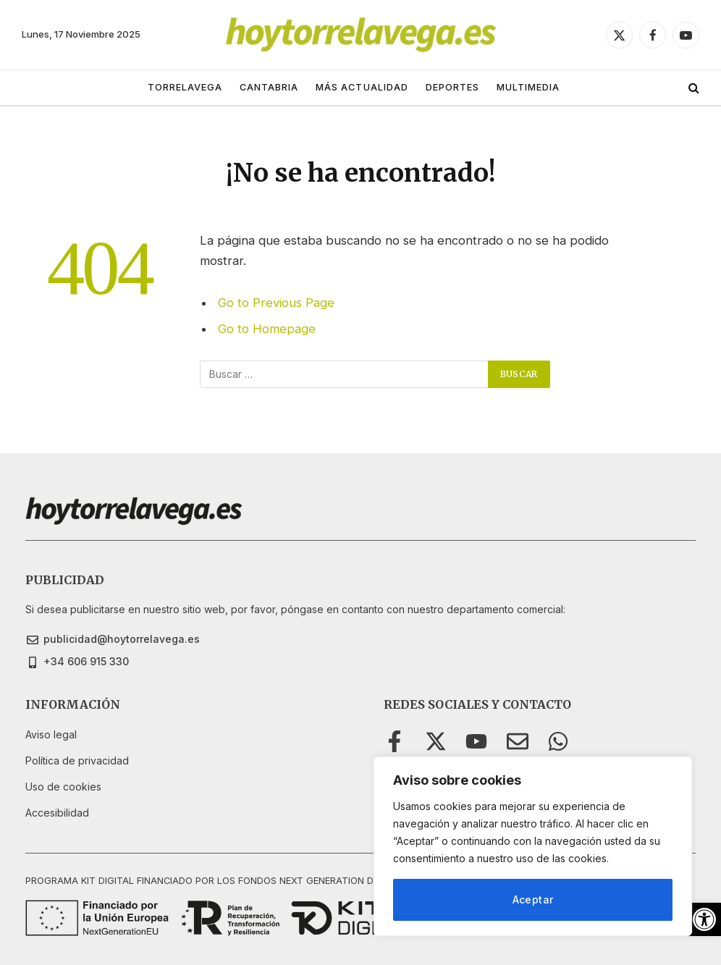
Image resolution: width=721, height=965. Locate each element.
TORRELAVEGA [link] (185, 87)
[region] (533, 846)
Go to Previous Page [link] (276, 302)
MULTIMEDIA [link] (528, 87)
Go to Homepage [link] (267, 328)
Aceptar (533, 899)
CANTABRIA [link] (269, 87)
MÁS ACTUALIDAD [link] (362, 87)
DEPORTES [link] (452, 87)
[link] (704, 919)
